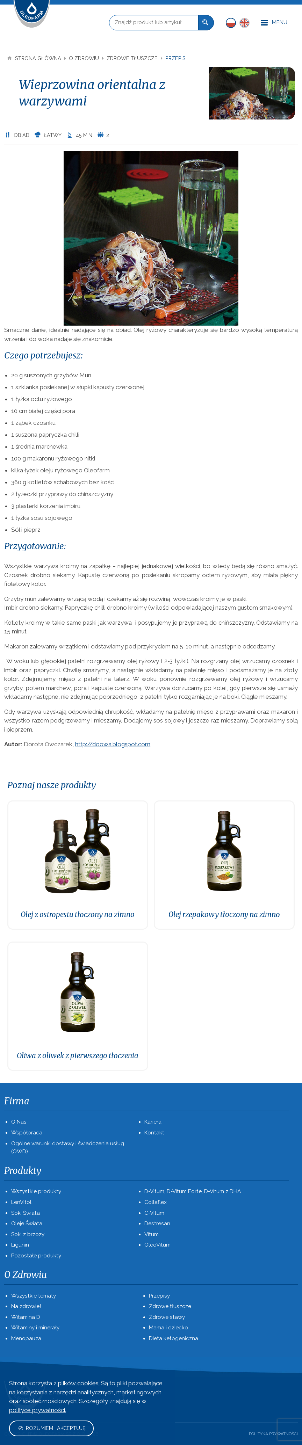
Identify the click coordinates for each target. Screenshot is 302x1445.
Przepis (175, 58)
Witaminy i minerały (35, 1327)
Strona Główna (35, 58)
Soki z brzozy (27, 1234)
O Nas (19, 1122)
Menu (273, 23)
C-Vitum (154, 1213)
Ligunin (20, 1245)
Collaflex (155, 1202)
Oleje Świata (26, 1223)
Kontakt (154, 1133)
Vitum (151, 1234)
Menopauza (26, 1338)
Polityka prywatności (273, 1433)
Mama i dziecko (168, 1327)
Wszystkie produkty (36, 1191)
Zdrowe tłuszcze (133, 58)
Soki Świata (25, 1213)
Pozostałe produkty (36, 1255)
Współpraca (26, 1133)
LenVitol (21, 1202)
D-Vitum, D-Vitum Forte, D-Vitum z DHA (192, 1191)
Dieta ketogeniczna (173, 1338)
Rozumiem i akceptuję (52, 1428)
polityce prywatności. (37, 1410)
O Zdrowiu (84, 58)
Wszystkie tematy (33, 1296)
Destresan (157, 1223)
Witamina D (25, 1317)
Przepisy (159, 1296)
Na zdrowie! (26, 1306)
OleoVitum (157, 1245)
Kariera (152, 1122)
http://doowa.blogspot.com (112, 744)
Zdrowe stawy (167, 1317)
